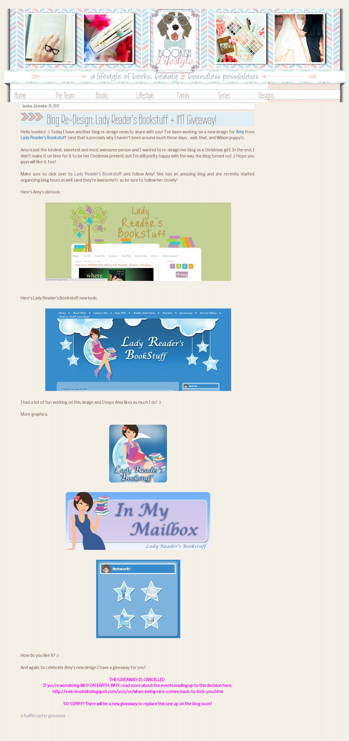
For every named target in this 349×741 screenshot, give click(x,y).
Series (224, 95)
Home (20, 95)
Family (183, 95)
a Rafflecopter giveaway (43, 716)
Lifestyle (145, 95)
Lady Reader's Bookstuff (98, 174)
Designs (266, 95)
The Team (65, 95)
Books (102, 95)
